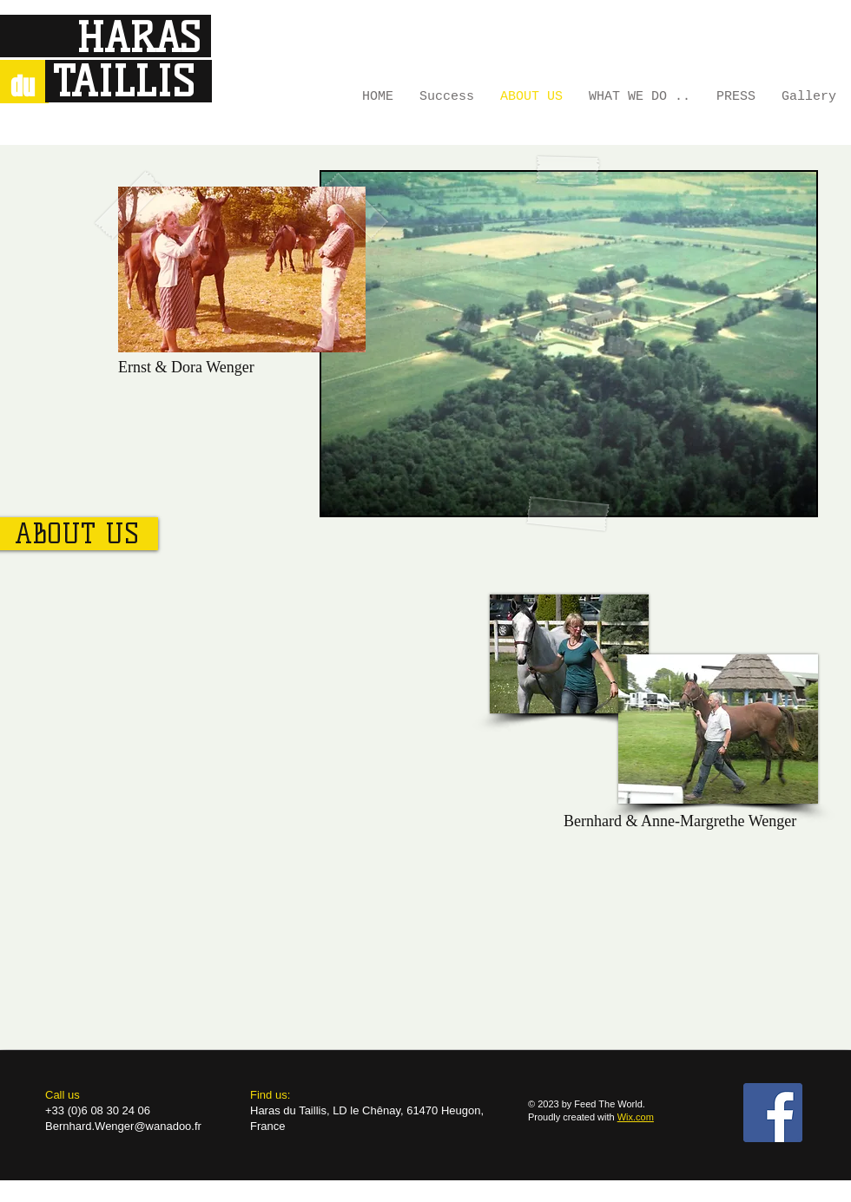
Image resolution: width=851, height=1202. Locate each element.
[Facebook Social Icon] (772, 1112)
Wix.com (635, 1117)
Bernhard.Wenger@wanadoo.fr (123, 1126)
